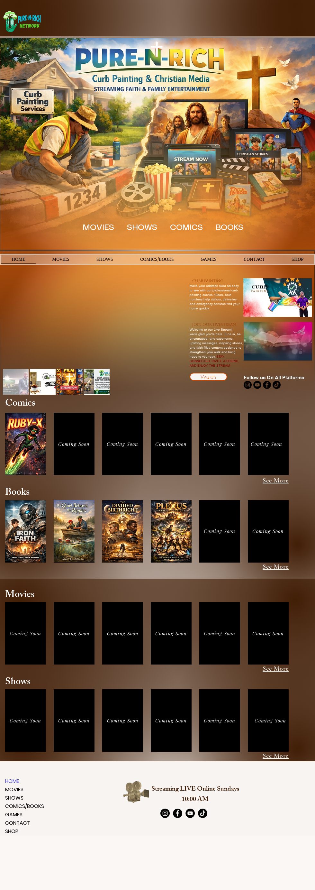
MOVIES (14, 789)
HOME (12, 781)
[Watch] (208, 377)
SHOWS (14, 798)
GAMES (13, 814)
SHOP (11, 831)
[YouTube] (257, 385)
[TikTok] (277, 385)
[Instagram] (248, 385)
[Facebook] (267, 385)
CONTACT (17, 823)
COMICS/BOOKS (20, 806)
